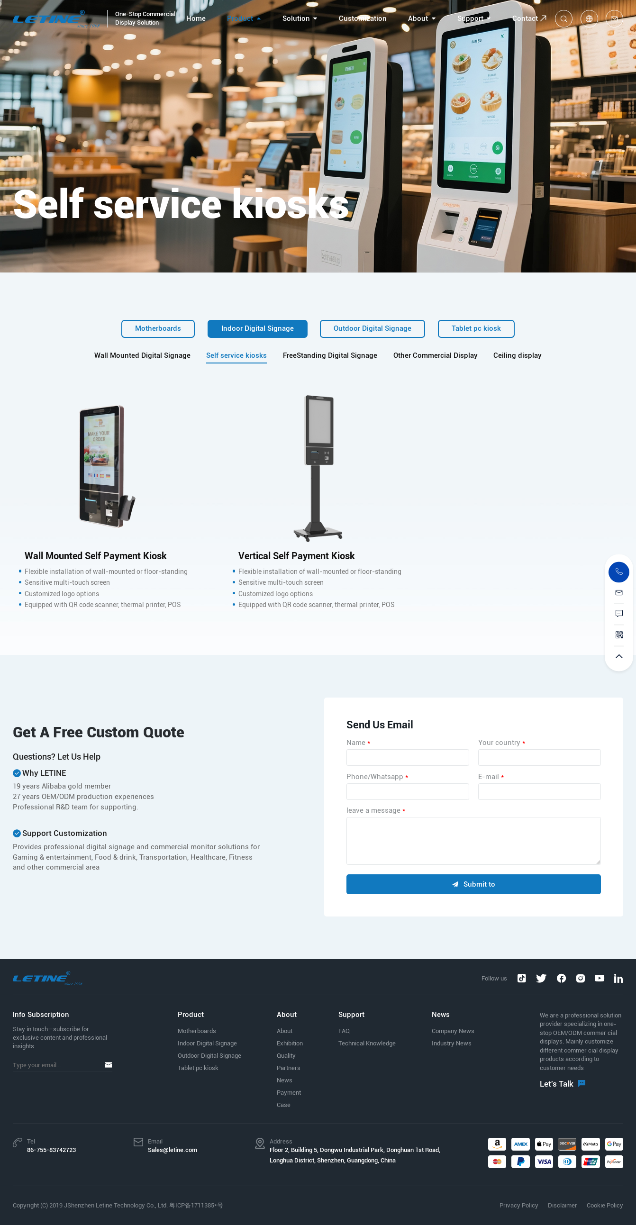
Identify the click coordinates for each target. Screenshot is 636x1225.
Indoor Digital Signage (257, 328)
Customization (363, 18)
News (284, 1080)
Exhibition (290, 1043)
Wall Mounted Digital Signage (142, 356)
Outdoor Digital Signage (372, 328)
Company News (453, 1030)
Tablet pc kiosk (476, 328)
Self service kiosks (236, 356)
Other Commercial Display (435, 356)
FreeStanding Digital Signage (330, 356)
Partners (288, 1067)
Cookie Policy (605, 1205)
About (418, 18)
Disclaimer (562, 1205)
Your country (501, 742)
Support (470, 18)
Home (196, 18)
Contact (525, 18)
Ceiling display (517, 356)
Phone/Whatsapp (377, 776)
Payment (289, 1092)
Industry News (452, 1043)
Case (284, 1104)
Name (358, 742)
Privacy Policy (519, 1205)
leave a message (375, 810)
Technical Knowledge (367, 1043)
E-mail (491, 776)
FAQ (344, 1030)
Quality (286, 1055)
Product (240, 18)
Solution (296, 18)
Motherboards (158, 328)
